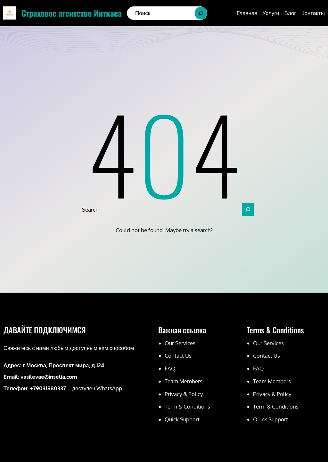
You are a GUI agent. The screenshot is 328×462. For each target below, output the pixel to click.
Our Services (180, 343)
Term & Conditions (187, 406)
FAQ (170, 368)
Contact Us (178, 355)
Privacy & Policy (184, 394)
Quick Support (182, 419)
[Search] (201, 13)
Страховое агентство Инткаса (71, 13)
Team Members (183, 381)
